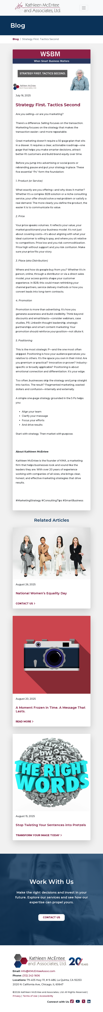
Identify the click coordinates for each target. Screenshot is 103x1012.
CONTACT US (51, 917)
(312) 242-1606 (31, 975)
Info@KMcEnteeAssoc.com (38, 971)
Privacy (17, 996)
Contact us (25, 603)
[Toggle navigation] (84, 8)
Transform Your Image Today (39, 835)
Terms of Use (30, 996)
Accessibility (46, 996)
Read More (24, 721)
